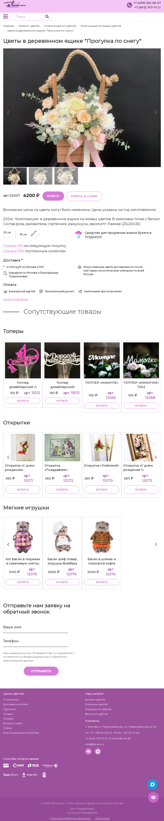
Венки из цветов (96, 711)
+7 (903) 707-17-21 (147, 7)
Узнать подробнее (15, 298)
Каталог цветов (29, 25)
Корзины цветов (96, 702)
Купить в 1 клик (83, 195)
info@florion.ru (94, 742)
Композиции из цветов (60, 25)
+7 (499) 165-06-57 (146, 3)
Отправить (41, 669)
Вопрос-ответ (12, 721)
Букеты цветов (95, 697)
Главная (8, 25)
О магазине (11, 697)
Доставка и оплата (15, 702)
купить (23, 399)
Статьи (7, 725)
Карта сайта (102, 816)
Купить (53, 195)
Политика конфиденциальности (70, 816)
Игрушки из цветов (98, 707)
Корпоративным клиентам (21, 730)
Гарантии (9, 707)
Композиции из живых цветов (101, 25)
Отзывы (8, 716)
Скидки (8, 711)
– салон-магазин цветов (80, 801)
